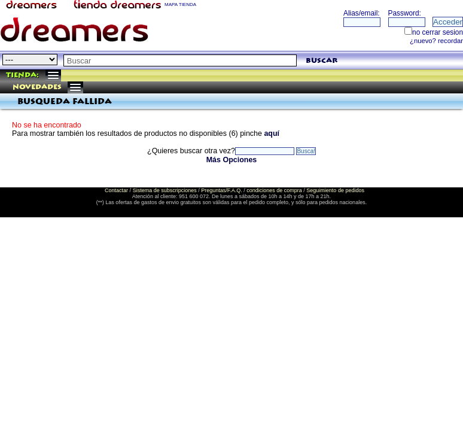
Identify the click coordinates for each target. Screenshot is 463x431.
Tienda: (22, 75)
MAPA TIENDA (180, 4)
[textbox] (180, 60)
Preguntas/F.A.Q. (221, 190)
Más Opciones (231, 160)
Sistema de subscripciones (165, 190)
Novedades (37, 87)
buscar (321, 60)
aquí (271, 133)
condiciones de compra (274, 190)
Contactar (116, 190)
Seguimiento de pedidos (335, 190)
